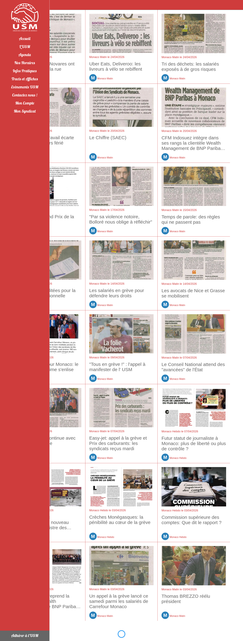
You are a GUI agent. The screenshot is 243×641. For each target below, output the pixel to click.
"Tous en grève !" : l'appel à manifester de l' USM (117, 367)
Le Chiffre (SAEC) (107, 137)
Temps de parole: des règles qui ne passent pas (190, 219)
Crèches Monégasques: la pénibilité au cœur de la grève (119, 520)
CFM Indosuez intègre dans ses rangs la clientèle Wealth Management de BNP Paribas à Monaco (192, 143)
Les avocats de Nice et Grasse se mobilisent (193, 293)
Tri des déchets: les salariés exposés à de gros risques (190, 66)
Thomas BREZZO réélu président (185, 599)
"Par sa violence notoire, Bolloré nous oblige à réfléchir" (120, 219)
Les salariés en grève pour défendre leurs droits (116, 293)
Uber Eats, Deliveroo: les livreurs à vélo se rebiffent (115, 66)
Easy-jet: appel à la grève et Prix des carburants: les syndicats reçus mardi (118, 443)
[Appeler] (237, 5)
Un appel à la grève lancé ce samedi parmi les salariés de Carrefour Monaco (118, 601)
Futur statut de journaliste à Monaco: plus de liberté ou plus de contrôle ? (193, 443)
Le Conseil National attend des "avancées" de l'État (193, 367)
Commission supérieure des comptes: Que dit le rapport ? (191, 520)
